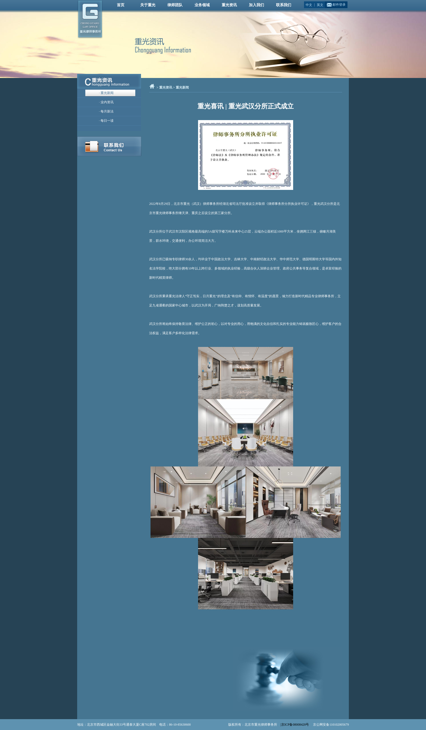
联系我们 (283, 5)
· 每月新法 (106, 111)
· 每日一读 (106, 121)
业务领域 (202, 5)
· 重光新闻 (106, 93)
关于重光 (147, 5)
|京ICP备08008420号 (295, 724)
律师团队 (175, 5)
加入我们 (256, 5)
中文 (309, 4)
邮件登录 (339, 5)
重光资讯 (229, 5)
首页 (120, 5)
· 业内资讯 (106, 102)
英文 (320, 4)
